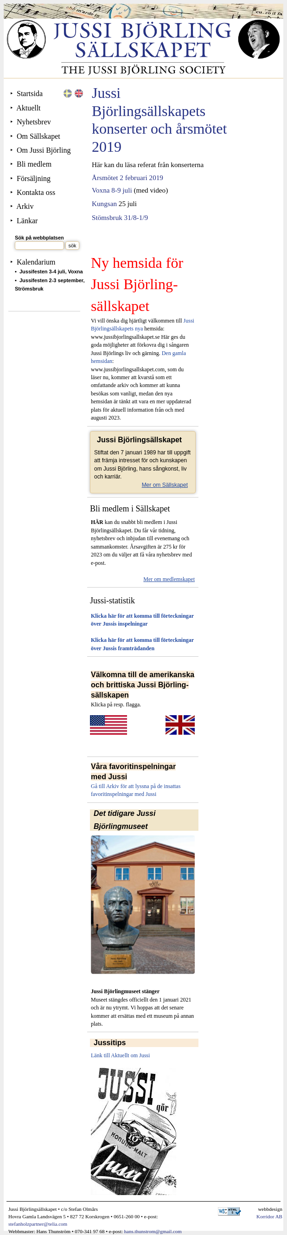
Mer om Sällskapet (165, 485)
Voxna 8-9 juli (112, 190)
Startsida (30, 93)
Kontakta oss (36, 192)
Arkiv (24, 206)
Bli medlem (34, 164)
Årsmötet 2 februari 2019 (127, 177)
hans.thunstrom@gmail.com (153, 1231)
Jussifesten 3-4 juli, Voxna (51, 271)
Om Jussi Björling (43, 150)
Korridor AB (269, 1216)
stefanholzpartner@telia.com (37, 1224)
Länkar (27, 221)
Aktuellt (28, 108)
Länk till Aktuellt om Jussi (120, 1055)
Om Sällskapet (38, 136)
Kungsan (104, 203)
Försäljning (34, 178)
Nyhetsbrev (34, 122)
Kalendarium (36, 262)
